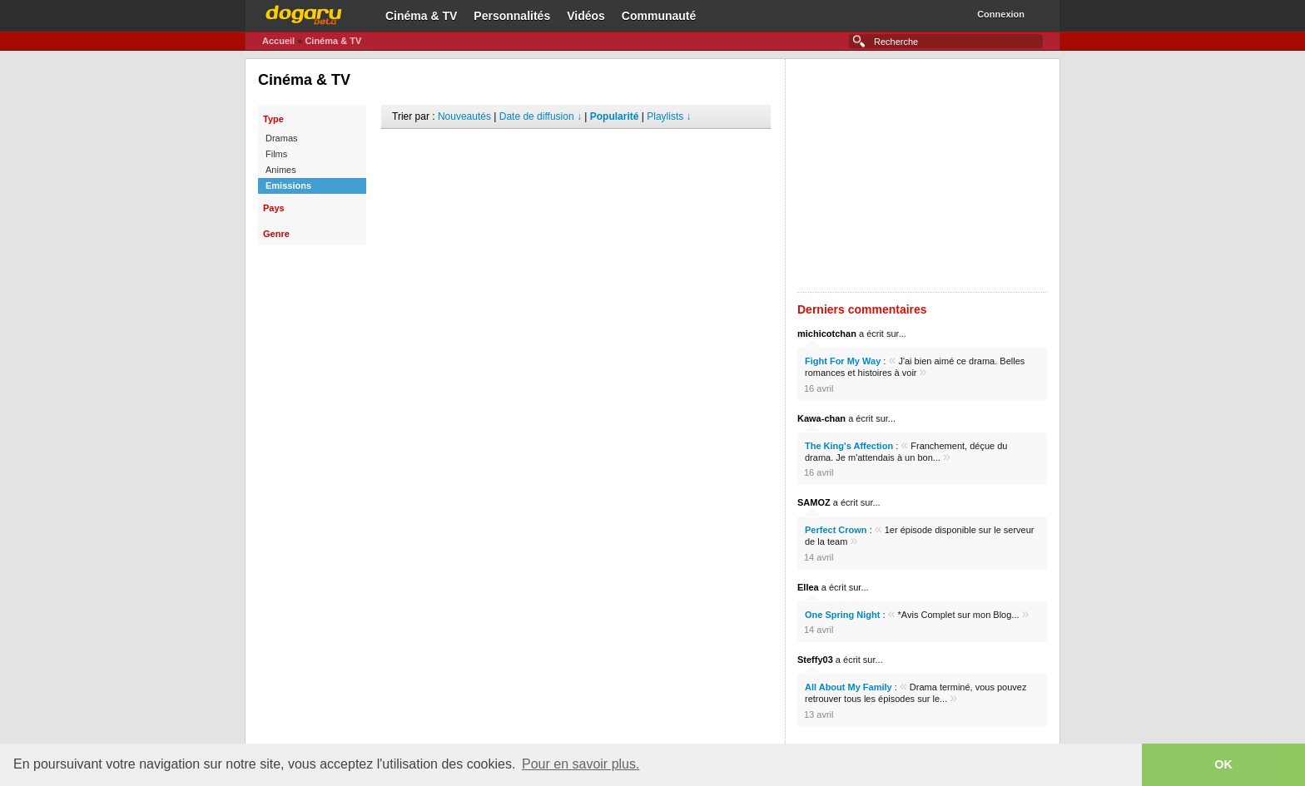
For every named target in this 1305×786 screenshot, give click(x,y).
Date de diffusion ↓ (540, 116)
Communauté (659, 15)
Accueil (278, 41)
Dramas (281, 138)
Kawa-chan (821, 418)
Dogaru (304, 12)
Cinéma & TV (421, 15)
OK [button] (1223, 764)
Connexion (1001, 14)
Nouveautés (464, 116)
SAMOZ (814, 502)
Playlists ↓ (669, 116)
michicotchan (826, 334)
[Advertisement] (576, 154)
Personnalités (512, 15)
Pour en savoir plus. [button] (580, 764)
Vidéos (586, 15)
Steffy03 (815, 660)
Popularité (614, 116)
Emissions (288, 185)
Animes (280, 170)
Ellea (808, 587)
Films (276, 154)
